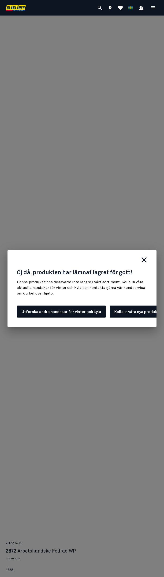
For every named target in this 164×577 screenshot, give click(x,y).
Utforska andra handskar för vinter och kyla (61, 312)
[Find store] (110, 8)
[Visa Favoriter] (120, 8)
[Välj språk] (131, 8)
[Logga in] (141, 8)
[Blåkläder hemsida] (16, 8)
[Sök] (100, 8)
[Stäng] (144, 260)
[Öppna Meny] (153, 8)
